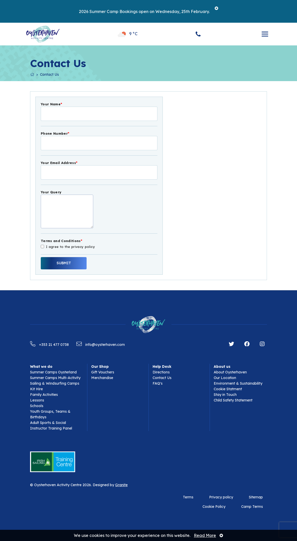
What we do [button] (41, 366)
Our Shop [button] (100, 366)
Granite (121, 485)
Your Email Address (59, 163)
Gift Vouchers (102, 372)
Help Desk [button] (162, 366)
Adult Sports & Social (48, 422)
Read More (205, 535)
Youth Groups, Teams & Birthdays (50, 414)
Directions (161, 372)
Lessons (37, 400)
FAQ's (158, 383)
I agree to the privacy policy (70, 246)
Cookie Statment (228, 389)
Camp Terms (252, 506)
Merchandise (102, 377)
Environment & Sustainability (238, 383)
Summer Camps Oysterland (53, 372)
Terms (188, 497)
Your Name (51, 104)
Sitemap (256, 497)
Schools (36, 406)
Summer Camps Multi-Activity (55, 377)
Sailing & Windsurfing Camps (54, 383)
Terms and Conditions (61, 241)
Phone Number (55, 133)
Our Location (225, 377)
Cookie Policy (213, 506)
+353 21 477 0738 (49, 344)
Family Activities (44, 394)
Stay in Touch (225, 394)
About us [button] (222, 366)
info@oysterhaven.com (100, 344)
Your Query (51, 192)
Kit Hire (36, 389)
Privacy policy (221, 497)
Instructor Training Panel (51, 428)
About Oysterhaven (230, 372)
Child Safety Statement (233, 400)
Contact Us (49, 74)
